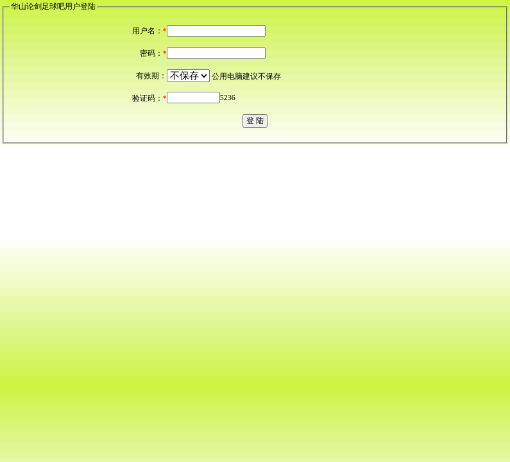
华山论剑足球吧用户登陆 (53, 6)
